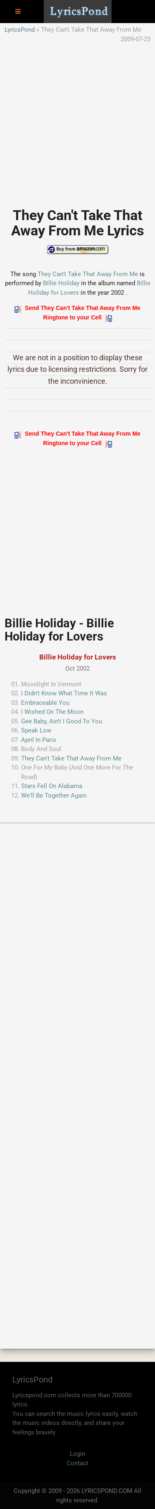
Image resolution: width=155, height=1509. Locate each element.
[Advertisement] (77, 121)
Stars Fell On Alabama (51, 786)
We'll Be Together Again (53, 795)
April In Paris (38, 740)
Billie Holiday (61, 283)
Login (77, 1453)
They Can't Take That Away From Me (88, 274)
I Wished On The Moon (52, 712)
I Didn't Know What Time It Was (64, 693)
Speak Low (36, 730)
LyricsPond (20, 29)
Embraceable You (45, 702)
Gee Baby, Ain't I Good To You (61, 721)
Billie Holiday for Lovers (77, 657)
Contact (77, 1463)
